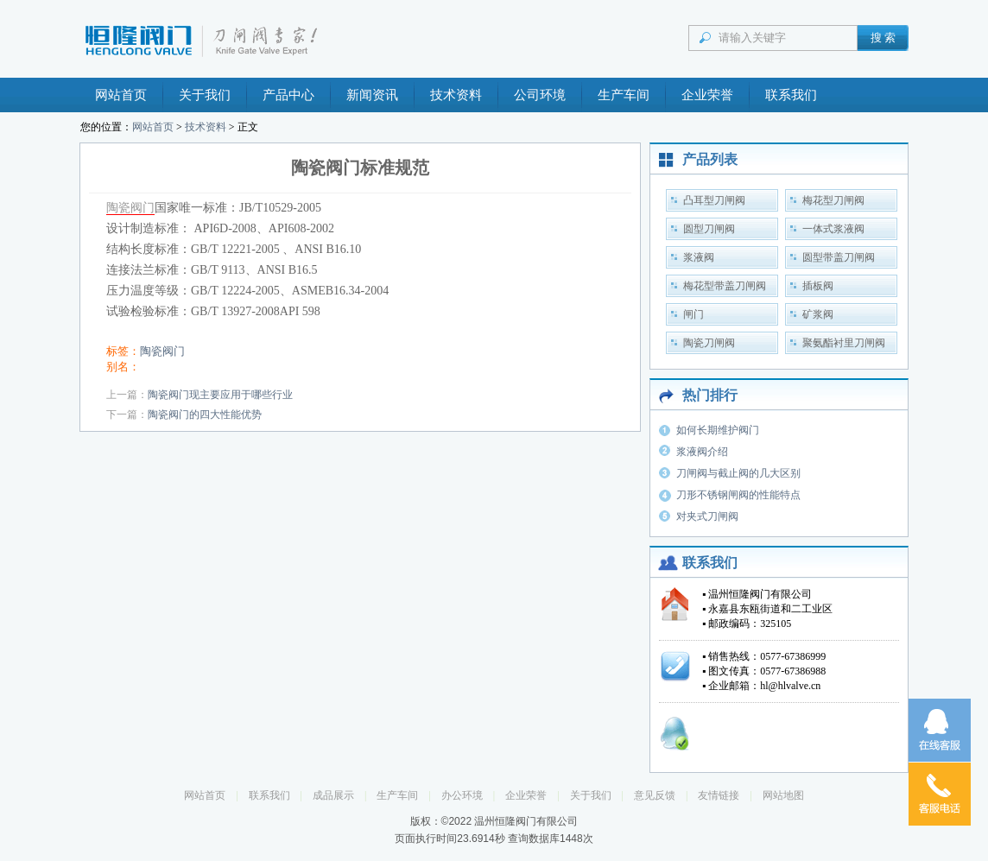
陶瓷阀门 (130, 207)
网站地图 (783, 795)
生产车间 (623, 95)
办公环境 (462, 795)
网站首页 (121, 95)
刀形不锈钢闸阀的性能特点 (738, 495)
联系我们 (791, 95)
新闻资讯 (372, 95)
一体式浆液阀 (833, 229)
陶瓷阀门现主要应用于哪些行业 (220, 395)
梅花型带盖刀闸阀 (724, 286)
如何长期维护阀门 (717, 430)
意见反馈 (654, 795)
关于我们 (205, 95)
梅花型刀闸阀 (833, 200)
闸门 (693, 314)
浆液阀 (698, 257)
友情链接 (718, 795)
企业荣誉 (707, 95)
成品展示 (333, 795)
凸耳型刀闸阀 (714, 200)
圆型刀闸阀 (709, 229)
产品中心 (288, 95)
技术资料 (456, 95)
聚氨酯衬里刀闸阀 (843, 343)
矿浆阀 (817, 314)
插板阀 (817, 286)
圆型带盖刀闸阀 (838, 257)
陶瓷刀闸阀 (709, 343)
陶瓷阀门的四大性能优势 (205, 414)
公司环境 (540, 95)
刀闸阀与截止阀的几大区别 (738, 473)
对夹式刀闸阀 (707, 516)
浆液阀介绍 (702, 452)
